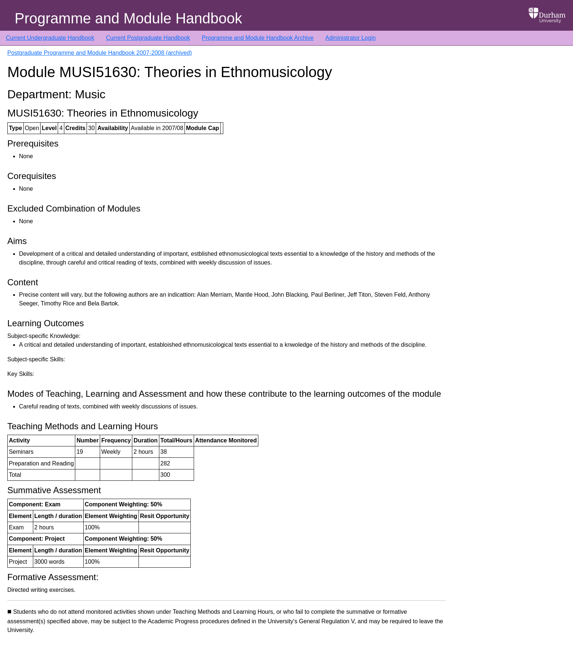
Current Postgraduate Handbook (148, 38)
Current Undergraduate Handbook (50, 38)
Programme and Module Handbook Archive (258, 38)
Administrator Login (350, 38)
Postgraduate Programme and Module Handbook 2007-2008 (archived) (99, 53)
